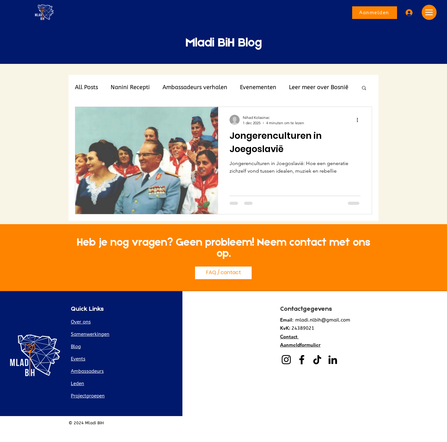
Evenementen (258, 87)
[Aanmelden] (374, 12)
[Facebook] (302, 359)
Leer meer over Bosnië (318, 87)
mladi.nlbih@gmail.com (322, 320)
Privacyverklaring (360, 423)
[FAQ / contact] (223, 273)
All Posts (86, 87)
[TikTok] (317, 359)
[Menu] (429, 12)
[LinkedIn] (333, 359)
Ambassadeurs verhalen (194, 87)
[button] (364, 88)
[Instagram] (286, 359)
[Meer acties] (359, 120)
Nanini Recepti (130, 87)
